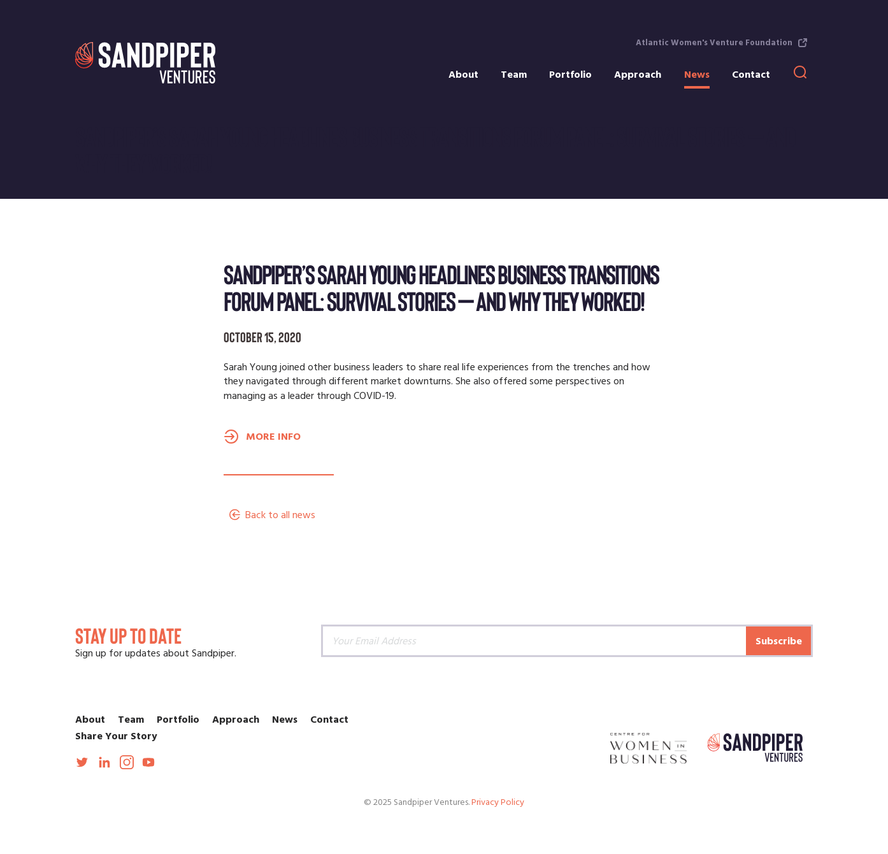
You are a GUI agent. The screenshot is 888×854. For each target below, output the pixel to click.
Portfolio (178, 720)
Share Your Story (116, 736)
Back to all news (280, 515)
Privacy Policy (497, 802)
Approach (235, 720)
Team (131, 720)
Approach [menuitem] (637, 75)
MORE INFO (273, 436)
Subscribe (779, 641)
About (90, 720)
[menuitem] (802, 75)
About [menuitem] (463, 75)
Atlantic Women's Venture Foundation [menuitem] (714, 42)
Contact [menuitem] (751, 75)
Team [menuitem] (514, 75)
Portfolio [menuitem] (570, 75)
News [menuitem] (697, 75)
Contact (329, 720)
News (284, 720)
